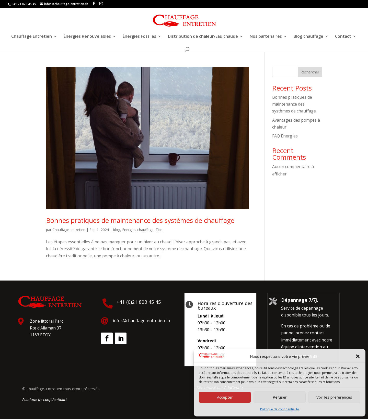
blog (116, 229)
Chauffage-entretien (68, 229)
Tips (159, 229)
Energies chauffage (138, 229)
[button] (357, 356)
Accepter (225, 397)
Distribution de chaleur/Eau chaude (203, 36)
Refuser (280, 397)
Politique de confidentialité (279, 409)
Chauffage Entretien (31, 36)
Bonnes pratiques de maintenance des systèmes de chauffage (140, 220)
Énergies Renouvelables (87, 36)
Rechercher (310, 72)
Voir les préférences (334, 397)
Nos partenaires (266, 36)
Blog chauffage (308, 36)
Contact (343, 36)
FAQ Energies (285, 136)
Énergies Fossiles (139, 36)
